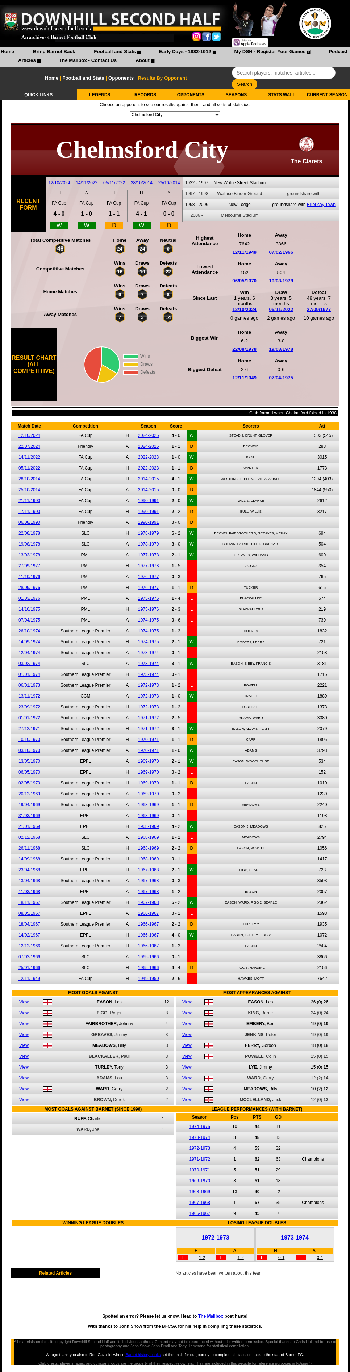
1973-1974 (148, 652)
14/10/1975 (29, 609)
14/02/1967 (29, 935)
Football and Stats (115, 51)
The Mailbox (210, 1316)
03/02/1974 (29, 663)
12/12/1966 (29, 945)
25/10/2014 (169, 182)
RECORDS (145, 94)
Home (7, 51)
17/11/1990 (29, 511)
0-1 (281, 1257)
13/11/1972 (29, 696)
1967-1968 (148, 869)
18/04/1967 (29, 924)
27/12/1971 (29, 728)
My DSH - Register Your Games (270, 51)
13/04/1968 (29, 880)
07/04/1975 (281, 377)
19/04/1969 (29, 804)
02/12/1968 (29, 837)
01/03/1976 (29, 598)
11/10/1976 (29, 576)
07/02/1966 (281, 252)
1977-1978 (148, 554)
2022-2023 (148, 457)
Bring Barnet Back (54, 51)
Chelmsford (297, 413)
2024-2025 (148, 435)
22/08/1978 (244, 349)
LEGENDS (99, 94)
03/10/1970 (29, 750)
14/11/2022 (86, 182)
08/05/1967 (29, 913)
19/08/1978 (281, 280)
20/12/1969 (29, 793)
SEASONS (236, 94)
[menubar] (175, 57)
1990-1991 (148, 500)
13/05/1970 (29, 761)
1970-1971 (148, 739)
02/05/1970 (29, 783)
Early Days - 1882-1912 (185, 51)
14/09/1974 (29, 641)
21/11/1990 (29, 500)
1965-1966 (148, 956)
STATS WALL (281, 94)
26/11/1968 (29, 848)
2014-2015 (148, 478)
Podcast (338, 51)
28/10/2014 (142, 182)
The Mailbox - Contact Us (88, 60)
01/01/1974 (29, 674)
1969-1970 (148, 761)
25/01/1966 (29, 967)
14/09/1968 (29, 859)
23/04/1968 (29, 869)
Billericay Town (321, 204)
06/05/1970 (244, 280)
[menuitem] (7, 52)
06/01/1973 (29, 685)
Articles (27, 60)
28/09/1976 (29, 587)
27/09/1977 (319, 309)
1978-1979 (148, 533)
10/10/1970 (29, 739)
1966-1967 (148, 913)
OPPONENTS (190, 94)
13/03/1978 (29, 554)
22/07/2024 (29, 446)
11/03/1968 (29, 891)
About (143, 60)
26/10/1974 (29, 631)
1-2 (202, 1257)
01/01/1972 (29, 717)
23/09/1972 (29, 707)
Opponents (121, 78)
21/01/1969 (29, 826)
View (24, 1002)
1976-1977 (148, 576)
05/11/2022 (114, 182)
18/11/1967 (29, 902)
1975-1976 (148, 598)
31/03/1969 (29, 815)
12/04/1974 (29, 652)
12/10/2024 (59, 182)
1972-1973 (148, 685)
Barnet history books (143, 1354)
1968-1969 (148, 804)
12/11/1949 (244, 252)
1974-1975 (148, 620)
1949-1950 (148, 978)
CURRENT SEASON (327, 94)
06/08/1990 (29, 522)
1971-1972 (148, 717)
